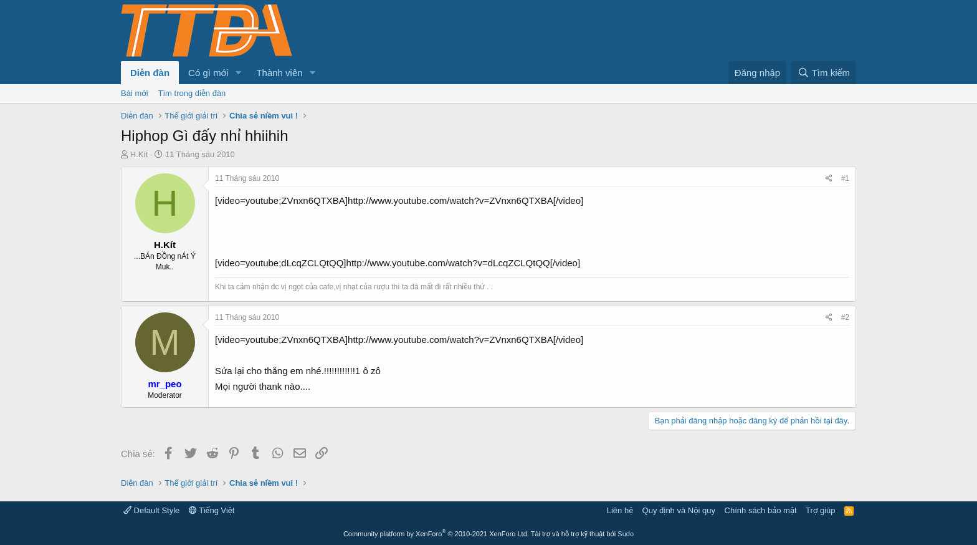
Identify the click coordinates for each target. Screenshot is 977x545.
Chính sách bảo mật (761, 510)
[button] (238, 72)
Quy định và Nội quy (679, 510)
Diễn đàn (149, 72)
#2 (845, 317)
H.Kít (139, 154)
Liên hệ (620, 510)
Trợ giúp (820, 510)
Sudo (625, 534)
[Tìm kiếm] (823, 72)
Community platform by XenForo (436, 534)
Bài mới (134, 93)
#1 (845, 178)
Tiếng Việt (212, 510)
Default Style (151, 510)
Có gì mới (208, 72)
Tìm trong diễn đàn (192, 93)
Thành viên (279, 72)
